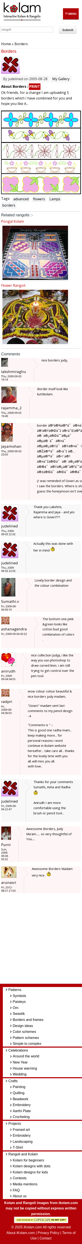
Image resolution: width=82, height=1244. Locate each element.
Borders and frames (28, 1020)
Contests (19, 1178)
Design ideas (23, 1026)
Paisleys (19, 1002)
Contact (46, 1238)
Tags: (5, 198)
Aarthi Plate (22, 1111)
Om (15, 1008)
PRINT (34, 86)
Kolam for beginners (28, 1160)
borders (8, 205)
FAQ (16, 1190)
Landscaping (23, 1141)
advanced (21, 199)
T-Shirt (18, 1147)
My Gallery (61, 78)
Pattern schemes (26, 1038)
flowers (39, 199)
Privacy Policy (48, 1233)
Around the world (26, 1056)
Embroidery (22, 1105)
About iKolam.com (20, 1233)
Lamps (54, 199)
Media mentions (25, 1184)
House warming (25, 1068)
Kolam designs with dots (32, 1166)
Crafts (13, 1081)
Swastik (19, 1013)
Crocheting (21, 1117)
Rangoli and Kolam (23, 1154)
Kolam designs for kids (30, 1172)
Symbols (19, 996)
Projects (14, 1123)
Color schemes (24, 1032)
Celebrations (18, 1050)
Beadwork (20, 1099)
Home (6, 43)
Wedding (19, 1074)
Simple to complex (27, 1043)
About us (19, 1196)
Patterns (14, 990)
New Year (20, 1062)
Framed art (21, 1129)
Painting (19, 1087)
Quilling (18, 1093)
